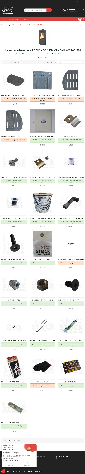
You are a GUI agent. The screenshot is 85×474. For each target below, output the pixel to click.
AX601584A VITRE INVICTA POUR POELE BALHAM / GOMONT (42, 136)
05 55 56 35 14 (80, 9)
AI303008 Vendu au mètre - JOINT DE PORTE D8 (14, 218)
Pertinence (68, 62)
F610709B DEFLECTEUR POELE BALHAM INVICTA (14, 95)
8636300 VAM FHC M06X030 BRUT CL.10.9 (14, 259)
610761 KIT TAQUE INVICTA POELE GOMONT (42, 95)
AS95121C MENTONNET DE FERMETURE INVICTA (71, 218)
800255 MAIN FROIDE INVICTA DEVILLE (42, 341)
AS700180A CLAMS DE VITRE (71, 136)
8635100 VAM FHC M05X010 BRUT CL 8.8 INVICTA (71, 300)
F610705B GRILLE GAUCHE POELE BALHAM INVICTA (71, 95)
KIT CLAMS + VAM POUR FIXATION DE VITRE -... (42, 177)
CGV (25, 471)
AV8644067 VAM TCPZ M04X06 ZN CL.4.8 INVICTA (14, 177)
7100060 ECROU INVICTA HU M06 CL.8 (42, 300)
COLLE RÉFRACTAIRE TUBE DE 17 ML (70, 341)
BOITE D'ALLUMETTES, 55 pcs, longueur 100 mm (14, 382)
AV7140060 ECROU (14, 300)
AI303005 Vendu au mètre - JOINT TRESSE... (71, 177)
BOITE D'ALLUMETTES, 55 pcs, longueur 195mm (14, 423)
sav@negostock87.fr (72, 11)
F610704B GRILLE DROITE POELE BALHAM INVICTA (14, 136)
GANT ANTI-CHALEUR (42, 382)
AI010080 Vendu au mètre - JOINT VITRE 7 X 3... (42, 218)
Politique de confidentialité (35, 471)
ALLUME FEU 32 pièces (71, 382)
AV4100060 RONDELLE (42, 259)
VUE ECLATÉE (42, 57)
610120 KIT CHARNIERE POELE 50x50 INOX (71, 259)
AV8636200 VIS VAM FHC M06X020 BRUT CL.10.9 (14, 341)
